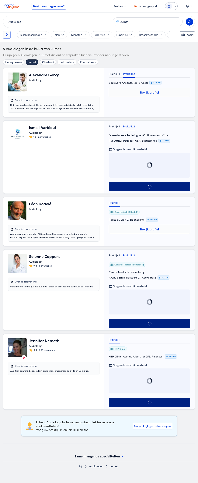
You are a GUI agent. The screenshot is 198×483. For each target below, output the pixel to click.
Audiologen (96, 466)
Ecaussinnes (88, 62)
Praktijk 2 (129, 74)
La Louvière (67, 62)
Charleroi (48, 62)
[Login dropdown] (171, 6)
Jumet (32, 62)
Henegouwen (13, 62)
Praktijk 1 (114, 74)
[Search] (189, 22)
